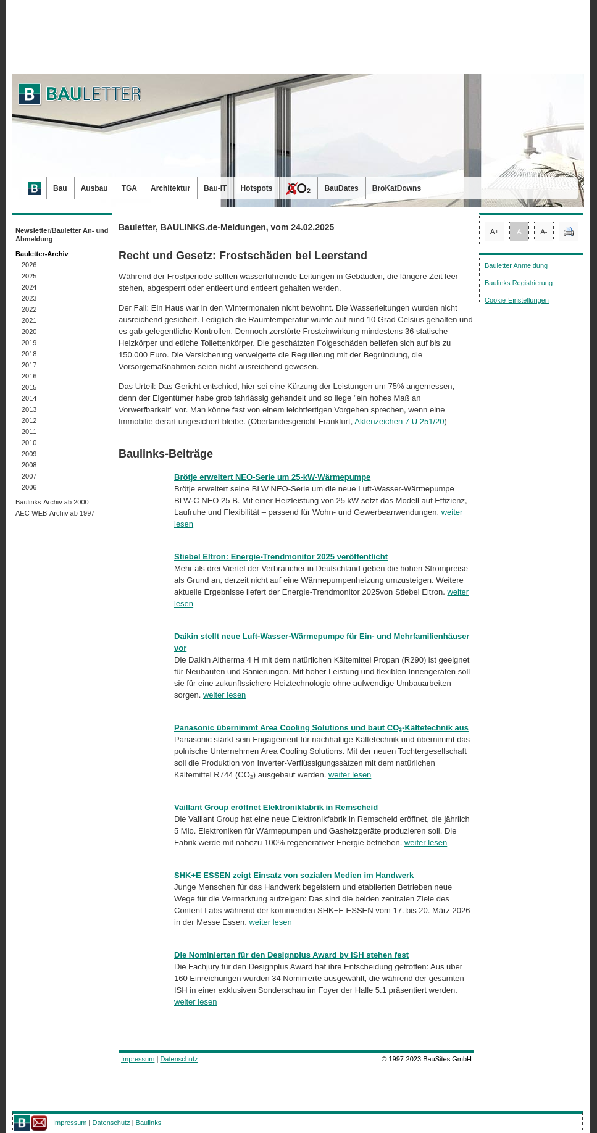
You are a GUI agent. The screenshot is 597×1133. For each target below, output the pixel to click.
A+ (494, 231)
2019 (29, 342)
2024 (29, 287)
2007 (29, 476)
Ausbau (94, 188)
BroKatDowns (396, 188)
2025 (29, 276)
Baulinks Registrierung (519, 282)
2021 (29, 320)
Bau (60, 188)
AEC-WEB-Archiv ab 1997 (54, 513)
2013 (29, 409)
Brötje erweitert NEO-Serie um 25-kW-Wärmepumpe (272, 477)
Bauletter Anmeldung (516, 265)
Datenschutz (179, 1059)
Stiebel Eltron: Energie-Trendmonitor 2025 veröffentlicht (281, 556)
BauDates (341, 188)
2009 (29, 454)
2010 (29, 442)
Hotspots (256, 188)
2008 (29, 465)
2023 (29, 298)
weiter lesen (224, 695)
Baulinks (149, 1122)
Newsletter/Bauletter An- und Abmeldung (62, 235)
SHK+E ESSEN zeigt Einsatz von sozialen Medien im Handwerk (294, 875)
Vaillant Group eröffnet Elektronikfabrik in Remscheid (276, 807)
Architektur (170, 188)
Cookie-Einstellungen (517, 300)
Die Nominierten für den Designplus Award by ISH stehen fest (291, 954)
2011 (29, 431)
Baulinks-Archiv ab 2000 (52, 502)
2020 (29, 331)
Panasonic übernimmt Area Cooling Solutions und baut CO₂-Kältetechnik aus (321, 727)
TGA (129, 188)
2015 (29, 387)
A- (544, 231)
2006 (29, 487)
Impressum (137, 1059)
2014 (29, 398)
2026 (29, 265)
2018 (29, 353)
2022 (29, 309)
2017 (29, 365)
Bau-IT (215, 188)
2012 (29, 420)
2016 (29, 376)
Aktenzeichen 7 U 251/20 (399, 421)
